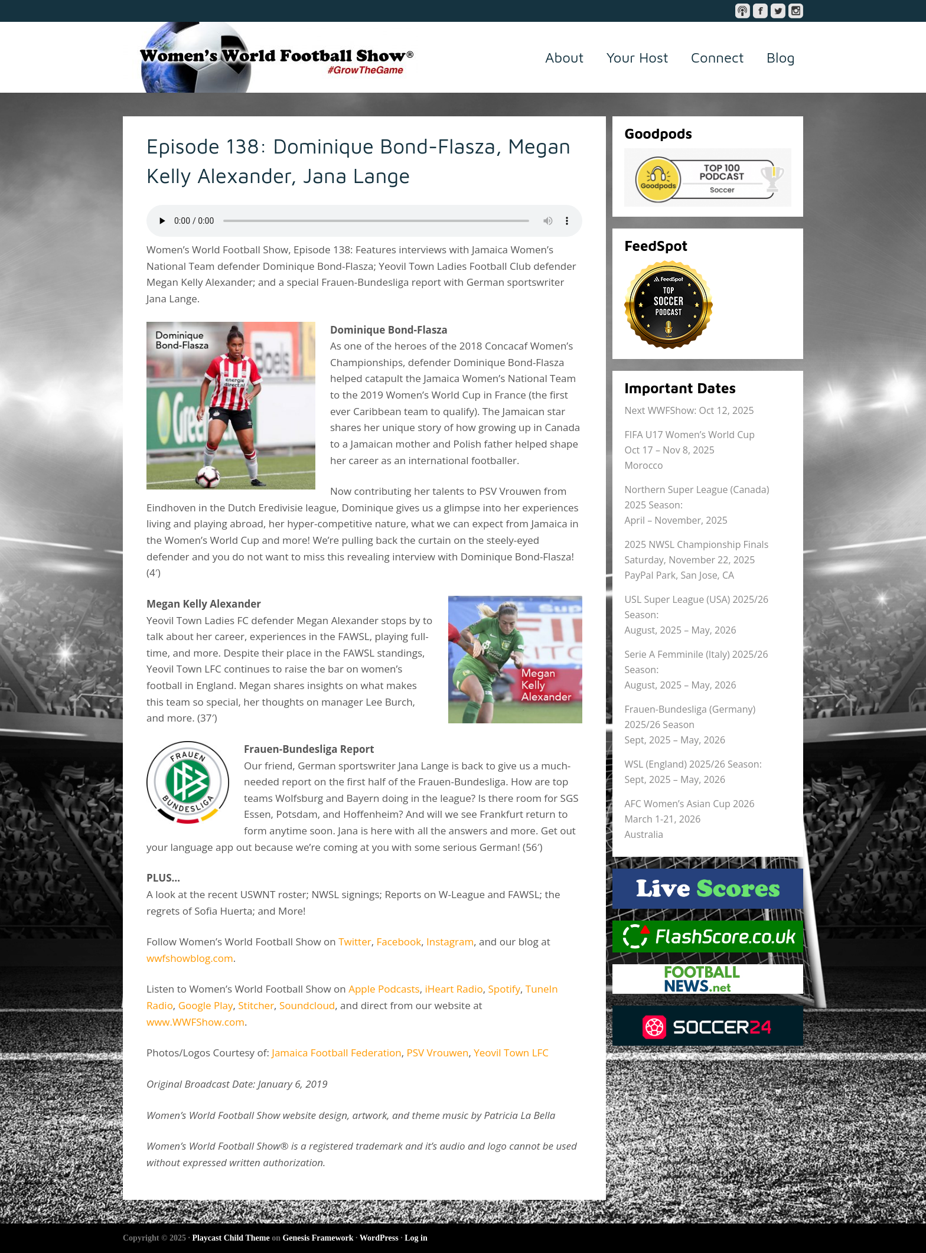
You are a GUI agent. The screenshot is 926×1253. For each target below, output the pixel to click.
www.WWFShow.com (195, 1022)
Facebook (398, 941)
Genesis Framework (317, 1238)
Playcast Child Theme (230, 1238)
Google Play (205, 1005)
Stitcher (256, 1005)
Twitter (354, 941)
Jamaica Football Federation (336, 1052)
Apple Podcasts (384, 989)
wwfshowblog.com (189, 958)
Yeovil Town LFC (511, 1052)
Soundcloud (307, 1005)
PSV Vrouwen (437, 1052)
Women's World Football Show (270, 57)
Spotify (504, 989)
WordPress (379, 1238)
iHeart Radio (454, 989)
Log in (416, 1238)
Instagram (450, 941)
